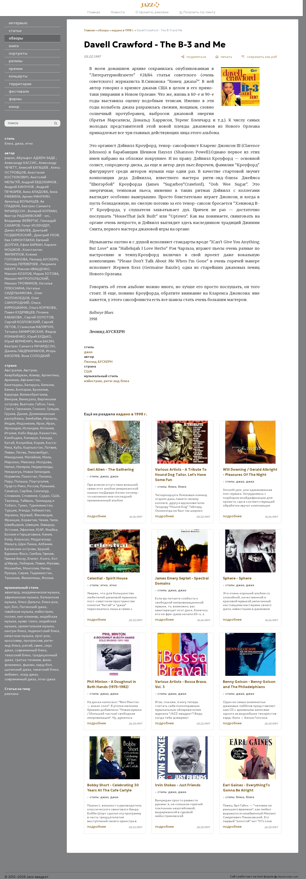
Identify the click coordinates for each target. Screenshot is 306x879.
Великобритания (33, 394)
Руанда (10, 573)
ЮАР (40, 530)
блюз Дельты (29, 602)
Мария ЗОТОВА (45, 274)
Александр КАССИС (21, 163)
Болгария (23, 389)
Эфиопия (27, 530)
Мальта (11, 544)
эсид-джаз (29, 674)
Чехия (43, 520)
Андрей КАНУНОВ (20, 187)
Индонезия (26, 423)
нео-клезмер (27, 616)
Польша (20, 481)
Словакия (12, 496)
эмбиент (11, 674)
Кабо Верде (28, 433)
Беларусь (32, 385)
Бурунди (11, 394)
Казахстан (47, 433)
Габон (40, 404)
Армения (12, 380)
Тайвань (26, 501)
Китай (9, 443)
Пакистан (29, 476)
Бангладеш (14, 385)
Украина (11, 515)
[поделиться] (193, 56)
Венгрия (11, 399)
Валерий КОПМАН (42, 211)
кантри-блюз (15, 631)
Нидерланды (42, 467)
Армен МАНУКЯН (36, 196)
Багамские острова (20, 549)
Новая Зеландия (36, 472)
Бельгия (47, 385)
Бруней (43, 549)
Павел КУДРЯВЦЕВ (20, 312)
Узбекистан (40, 510)
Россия (32, 486)
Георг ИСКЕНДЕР (35, 225)
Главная (93, 12)
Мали (46, 457)
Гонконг (39, 409)
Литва (21, 452)
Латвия (50, 447)
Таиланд (11, 501)
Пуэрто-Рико (15, 486)
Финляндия (43, 515)
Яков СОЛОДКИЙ (35, 356)
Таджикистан (41, 573)
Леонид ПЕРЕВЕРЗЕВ (22, 264)
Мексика (28, 462)
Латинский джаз (33, 607)
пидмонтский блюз (43, 631)
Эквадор (47, 525)
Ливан (9, 452)
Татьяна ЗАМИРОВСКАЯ (24, 332)
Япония (47, 578)
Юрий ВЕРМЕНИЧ (18, 341)
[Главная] (151, 5)
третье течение (28, 660)
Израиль (50, 418)
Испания (47, 428)
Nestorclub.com (288, 876)
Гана (50, 404)
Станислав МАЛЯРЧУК (35, 327)
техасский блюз (17, 655)
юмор (14, 106)
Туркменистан (40, 505)
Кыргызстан (33, 447)
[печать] (223, 56)
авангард (12, 592)
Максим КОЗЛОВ (18, 274)
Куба (17, 447)
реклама (11, 694)
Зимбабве (33, 418)
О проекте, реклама (152, 12)
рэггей (27, 645)
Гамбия (35, 554)
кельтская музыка (19, 636)
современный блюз (30, 650)
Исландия (30, 428)
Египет (32, 559)
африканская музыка (21, 597)
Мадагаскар (41, 539)
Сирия (23, 573)
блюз (9, 143)
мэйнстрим (44, 612)
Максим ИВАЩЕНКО (33, 269)
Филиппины (30, 578)
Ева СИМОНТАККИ (19, 240)
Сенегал (11, 491)
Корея (39, 443)
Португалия (38, 481)
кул (7, 607)
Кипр (9, 539)
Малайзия (33, 457)
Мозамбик (13, 568)
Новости (118, 12)
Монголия (31, 568)
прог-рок (42, 636)
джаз (19, 143)
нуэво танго (27, 621)
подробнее (96, 516)
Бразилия (40, 389)
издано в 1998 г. (123, 30)
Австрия (30, 370)
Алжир (34, 375)
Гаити (9, 409)
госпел (10, 616)
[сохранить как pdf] (259, 56)
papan (10, 158)
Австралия (13, 370)
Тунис (22, 505)
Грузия (10, 414)
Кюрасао (21, 539)
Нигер (45, 568)
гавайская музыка (19, 612)
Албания (45, 544)
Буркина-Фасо (16, 554)
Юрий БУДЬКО (39, 336)
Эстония (11, 530)
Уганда (24, 510)
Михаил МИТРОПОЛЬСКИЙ (26, 279)
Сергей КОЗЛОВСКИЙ (22, 322)
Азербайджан (16, 375)
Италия (10, 433)
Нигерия (23, 467)
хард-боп (44, 665)
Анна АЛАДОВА (35, 192)
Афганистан (30, 380)
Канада (46, 438)
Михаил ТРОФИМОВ (21, 283)
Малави (53, 563)
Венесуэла (27, 399)
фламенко (13, 665)
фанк (47, 660)
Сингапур (41, 491)
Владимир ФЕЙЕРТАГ (22, 221)
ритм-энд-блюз (116, 381)
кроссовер (13, 640)
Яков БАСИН (44, 341)
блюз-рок (50, 602)
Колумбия (24, 443)
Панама (45, 476)
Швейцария (14, 525)
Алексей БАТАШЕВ (34, 167)
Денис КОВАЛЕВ (18, 230)
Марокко (12, 462)
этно (29, 143)
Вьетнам (27, 404)
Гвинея (48, 554)
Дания (22, 414)
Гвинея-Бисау (15, 559)
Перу (9, 481)
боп (15, 607)
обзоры (103, 30)
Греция (53, 409)
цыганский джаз (18, 669)
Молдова (43, 462)
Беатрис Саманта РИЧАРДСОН (30, 346)
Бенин (9, 389)
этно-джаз (46, 679)
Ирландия (13, 428)
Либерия (26, 563)
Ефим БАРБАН (31, 245)
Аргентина (50, 375)
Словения (29, 496)
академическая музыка (40, 592)
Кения (47, 534)
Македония (14, 457)
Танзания (12, 578)
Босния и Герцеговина (22, 534)
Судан (44, 496)
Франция (12, 520)
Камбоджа (13, 438)
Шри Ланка (27, 544)
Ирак (40, 423)
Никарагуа (13, 472)
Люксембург (38, 452)
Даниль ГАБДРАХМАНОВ (24, 351)
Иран (50, 423)
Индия (10, 423)
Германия (23, 409)
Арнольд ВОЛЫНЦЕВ (21, 201)
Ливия (40, 563)
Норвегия (12, 476)
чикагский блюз (45, 669)
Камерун (31, 438)
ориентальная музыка (36, 626)
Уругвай (26, 515)
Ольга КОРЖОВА (42, 308)
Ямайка (51, 530)
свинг (38, 645)
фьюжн (28, 665)
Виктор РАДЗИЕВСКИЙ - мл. (27, 216)
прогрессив (33, 640)
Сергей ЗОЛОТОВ (38, 317)
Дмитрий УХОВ (46, 235)
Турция (11, 510)
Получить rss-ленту (197, 12)
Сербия (26, 491)
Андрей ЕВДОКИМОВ (39, 182)
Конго (45, 559)
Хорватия (29, 520)
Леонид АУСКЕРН (43, 259)
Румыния (47, 486)
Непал (10, 467)
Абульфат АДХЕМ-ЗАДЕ (36, 158)
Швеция (31, 525)
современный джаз (20, 679)
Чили (54, 520)
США (55, 496)
